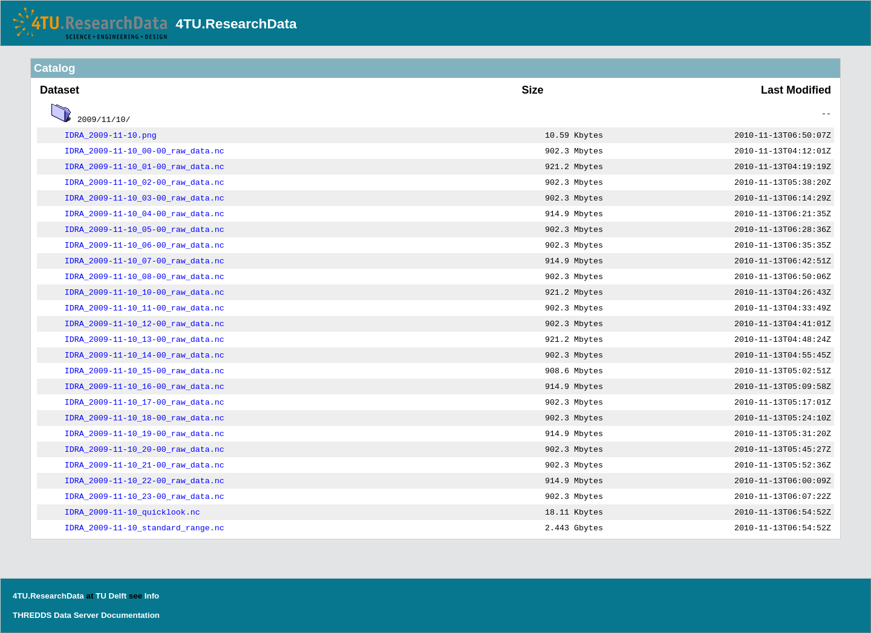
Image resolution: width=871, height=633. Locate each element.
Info (152, 595)
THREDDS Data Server (56, 615)
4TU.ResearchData (235, 23)
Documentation (130, 615)
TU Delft (111, 595)
